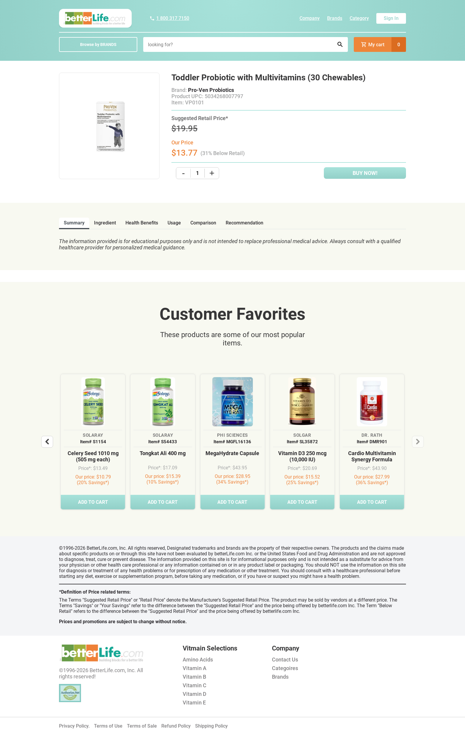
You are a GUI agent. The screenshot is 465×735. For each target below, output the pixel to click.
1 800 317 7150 (169, 18)
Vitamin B (194, 677)
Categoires (285, 668)
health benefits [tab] (141, 223)
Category (359, 18)
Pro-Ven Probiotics (211, 90)
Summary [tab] (74, 223)
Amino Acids (198, 659)
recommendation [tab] (244, 223)
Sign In (391, 18)
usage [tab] (174, 223)
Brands (334, 18)
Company (310, 18)
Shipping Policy (211, 726)
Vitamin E (194, 702)
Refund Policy (176, 726)
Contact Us (285, 659)
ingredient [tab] (105, 223)
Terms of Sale (142, 726)
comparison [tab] (203, 223)
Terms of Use (108, 726)
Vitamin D (194, 694)
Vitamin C (194, 685)
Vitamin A (194, 668)
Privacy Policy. (74, 726)
